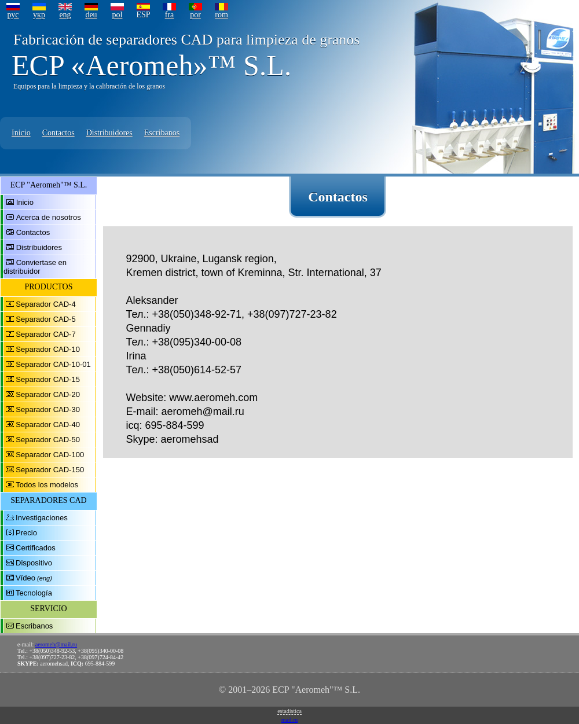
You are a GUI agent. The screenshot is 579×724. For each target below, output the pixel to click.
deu (91, 14)
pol (117, 14)
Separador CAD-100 (50, 454)
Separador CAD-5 (45, 319)
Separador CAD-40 (48, 424)
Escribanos (161, 132)
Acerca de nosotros (48, 217)
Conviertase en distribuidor (35, 266)
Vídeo (25, 578)
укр (39, 14)
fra (169, 14)
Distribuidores (109, 132)
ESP (143, 14)
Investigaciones (42, 517)
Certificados (36, 547)
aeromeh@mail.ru (56, 644)
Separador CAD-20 (48, 394)
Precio (26, 532)
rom (221, 14)
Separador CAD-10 (48, 349)
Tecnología (34, 593)
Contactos (58, 132)
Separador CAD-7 (45, 334)
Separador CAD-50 (48, 439)
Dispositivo (34, 562)
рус (13, 14)
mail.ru (289, 719)
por (195, 14)
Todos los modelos (47, 484)
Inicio (21, 132)
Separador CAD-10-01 (53, 364)
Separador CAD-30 (48, 409)
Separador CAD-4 (45, 304)
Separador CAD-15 (48, 379)
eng (65, 14)
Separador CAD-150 (50, 469)
